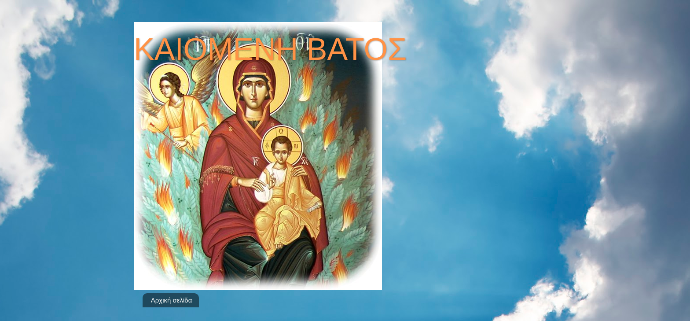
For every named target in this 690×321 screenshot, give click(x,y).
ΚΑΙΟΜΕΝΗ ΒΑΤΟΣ (270, 49)
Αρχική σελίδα (171, 300)
